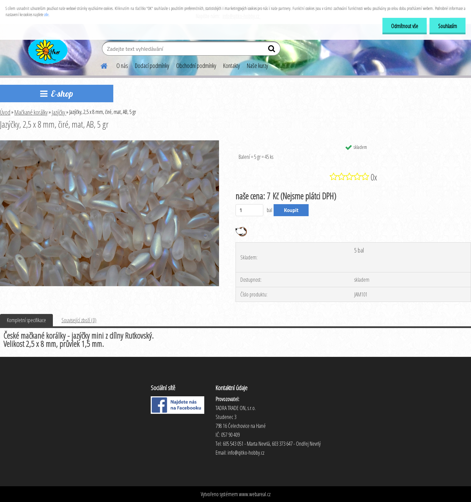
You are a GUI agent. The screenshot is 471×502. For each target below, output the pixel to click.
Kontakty (231, 65)
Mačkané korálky (31, 112)
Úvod (5, 112)
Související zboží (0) (78, 320)
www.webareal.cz (255, 494)
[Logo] (47, 49)
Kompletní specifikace (26, 320)
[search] (272, 50)
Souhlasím (447, 26)
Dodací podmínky (152, 65)
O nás (122, 65)
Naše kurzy (257, 65)
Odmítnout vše (404, 26)
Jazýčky (59, 112)
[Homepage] (99, 65)
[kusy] (249, 210)
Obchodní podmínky (196, 65)
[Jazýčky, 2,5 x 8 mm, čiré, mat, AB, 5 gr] (109, 143)
